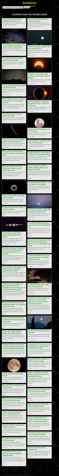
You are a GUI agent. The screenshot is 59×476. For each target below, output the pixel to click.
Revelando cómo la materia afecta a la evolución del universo (12, 439)
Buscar (26, 7)
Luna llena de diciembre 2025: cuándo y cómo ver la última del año (39, 285)
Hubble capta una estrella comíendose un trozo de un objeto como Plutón (13, 399)
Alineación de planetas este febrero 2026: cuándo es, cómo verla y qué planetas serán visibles (12, 168)
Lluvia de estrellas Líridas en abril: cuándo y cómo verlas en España (13, 86)
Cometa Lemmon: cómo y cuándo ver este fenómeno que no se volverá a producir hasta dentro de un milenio (39, 346)
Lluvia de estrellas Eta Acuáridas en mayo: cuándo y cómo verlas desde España (13, 46)
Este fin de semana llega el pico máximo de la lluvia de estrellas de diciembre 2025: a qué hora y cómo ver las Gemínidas (13, 251)
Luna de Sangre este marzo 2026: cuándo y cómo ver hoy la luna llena (39, 142)
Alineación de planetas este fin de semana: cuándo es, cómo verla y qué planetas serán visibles (38, 167)
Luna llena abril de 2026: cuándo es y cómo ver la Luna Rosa (12, 115)
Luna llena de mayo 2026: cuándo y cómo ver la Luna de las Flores (39, 47)
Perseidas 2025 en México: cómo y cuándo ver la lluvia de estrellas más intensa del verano (12, 453)
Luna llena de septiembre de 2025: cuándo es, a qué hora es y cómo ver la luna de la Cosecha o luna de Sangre (38, 419)
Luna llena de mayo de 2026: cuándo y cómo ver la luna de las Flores (12, 59)
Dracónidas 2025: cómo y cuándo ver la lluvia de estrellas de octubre (38, 360)
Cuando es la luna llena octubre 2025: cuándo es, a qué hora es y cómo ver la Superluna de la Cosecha (38, 374)
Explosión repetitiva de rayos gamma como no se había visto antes (38, 405)
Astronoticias (29, 3)
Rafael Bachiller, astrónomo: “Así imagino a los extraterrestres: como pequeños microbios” (13, 101)
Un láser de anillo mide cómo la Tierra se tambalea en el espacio (13, 426)
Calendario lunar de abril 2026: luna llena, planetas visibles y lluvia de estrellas (13, 140)
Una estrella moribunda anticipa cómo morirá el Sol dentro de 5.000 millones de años (39, 225)
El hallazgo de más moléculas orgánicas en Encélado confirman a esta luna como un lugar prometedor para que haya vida (13, 346)
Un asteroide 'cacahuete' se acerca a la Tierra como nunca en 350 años (38, 433)
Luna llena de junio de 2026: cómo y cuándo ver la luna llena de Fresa (12, 20)
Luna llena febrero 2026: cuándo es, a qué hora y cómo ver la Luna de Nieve (39, 183)
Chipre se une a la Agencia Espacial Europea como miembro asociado (11, 332)
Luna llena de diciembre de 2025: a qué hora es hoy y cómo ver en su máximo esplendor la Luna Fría (38, 257)
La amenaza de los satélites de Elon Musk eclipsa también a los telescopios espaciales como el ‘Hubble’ (13, 269)
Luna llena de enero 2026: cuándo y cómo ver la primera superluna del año (39, 211)
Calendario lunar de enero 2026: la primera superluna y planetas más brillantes (11, 235)
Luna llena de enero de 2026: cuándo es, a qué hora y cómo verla (13, 208)
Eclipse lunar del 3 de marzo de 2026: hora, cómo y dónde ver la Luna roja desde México (13, 153)
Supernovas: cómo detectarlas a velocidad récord (37, 448)
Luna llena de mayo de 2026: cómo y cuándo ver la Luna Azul (38, 20)
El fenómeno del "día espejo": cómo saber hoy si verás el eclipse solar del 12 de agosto (39, 76)
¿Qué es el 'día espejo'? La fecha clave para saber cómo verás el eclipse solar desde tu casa (38, 103)
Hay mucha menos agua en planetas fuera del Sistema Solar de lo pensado (39, 390)
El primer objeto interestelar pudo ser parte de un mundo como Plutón (12, 413)
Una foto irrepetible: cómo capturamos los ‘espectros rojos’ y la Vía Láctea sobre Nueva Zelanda (13, 319)
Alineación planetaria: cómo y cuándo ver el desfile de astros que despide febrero (39, 153)
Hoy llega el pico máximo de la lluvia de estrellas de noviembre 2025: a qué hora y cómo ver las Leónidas (13, 304)
